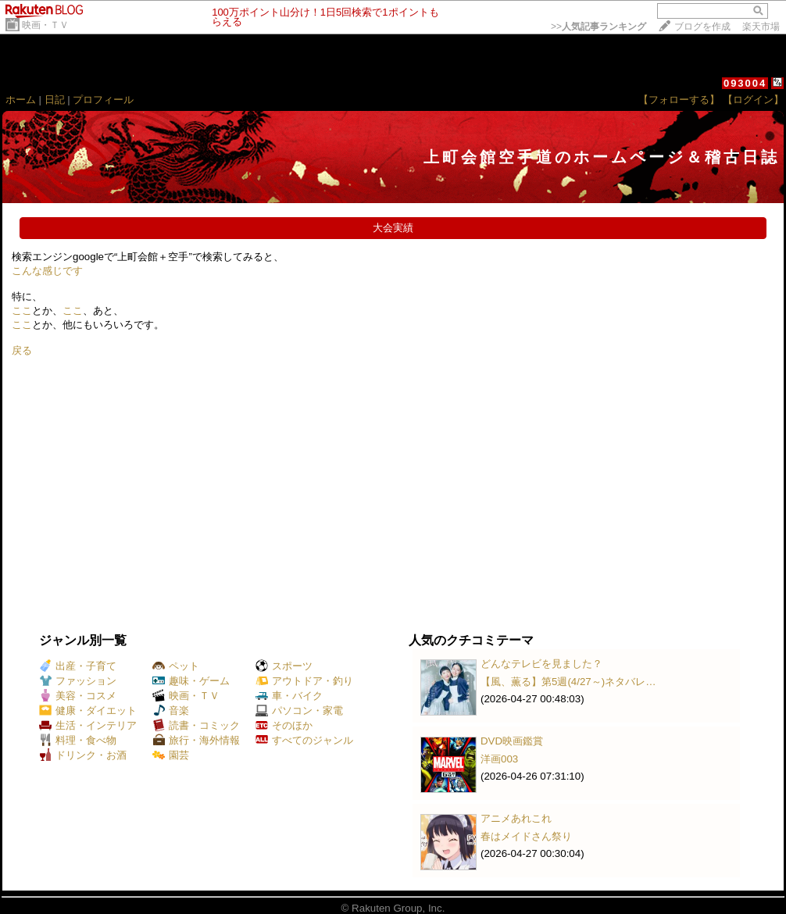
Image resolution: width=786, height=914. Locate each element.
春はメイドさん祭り (526, 836)
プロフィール (103, 99)
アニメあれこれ (516, 818)
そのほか (284, 725)
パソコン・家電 (299, 710)
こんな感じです (47, 271)
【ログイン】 (753, 99)
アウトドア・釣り (304, 681)
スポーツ (284, 666)
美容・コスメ (77, 696)
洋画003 (499, 759)
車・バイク (289, 696)
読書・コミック (196, 725)
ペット (175, 666)
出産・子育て (77, 666)
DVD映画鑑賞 (512, 741)
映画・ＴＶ (45, 25)
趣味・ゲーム (191, 681)
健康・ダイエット (88, 710)
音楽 (170, 710)
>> (598, 26)
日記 (55, 99)
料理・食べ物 (77, 740)
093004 (744, 83)
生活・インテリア (88, 725)
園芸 (170, 755)
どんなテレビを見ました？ (541, 663)
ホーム (20, 99)
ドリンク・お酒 (83, 755)
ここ (22, 310)
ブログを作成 (702, 26)
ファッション (77, 681)
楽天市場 (761, 26)
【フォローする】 (679, 99)
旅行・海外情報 (196, 740)
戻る (22, 350)
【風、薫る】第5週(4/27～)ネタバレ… (568, 681)
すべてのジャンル (304, 740)
